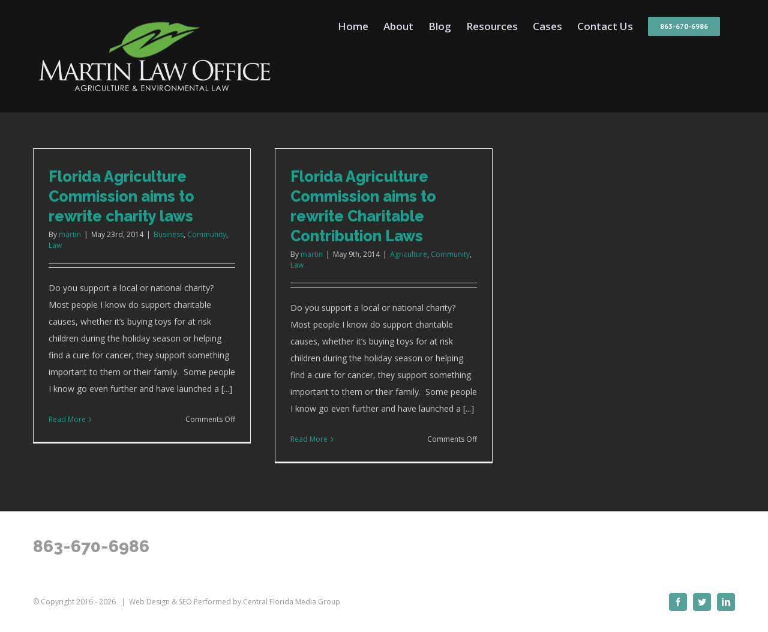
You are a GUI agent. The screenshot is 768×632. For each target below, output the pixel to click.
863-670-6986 (91, 546)
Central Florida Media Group (291, 602)
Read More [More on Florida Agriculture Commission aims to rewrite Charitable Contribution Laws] (309, 439)
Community (206, 234)
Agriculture (408, 254)
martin (70, 234)
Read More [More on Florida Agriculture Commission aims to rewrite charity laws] (67, 419)
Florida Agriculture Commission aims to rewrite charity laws (121, 196)
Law (55, 245)
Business (169, 234)
